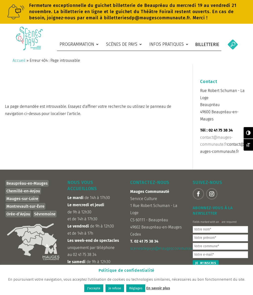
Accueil (19, 63)
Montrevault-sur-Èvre (25, 208)
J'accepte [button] (93, 288)
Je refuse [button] (114, 288)
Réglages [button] (135, 288)
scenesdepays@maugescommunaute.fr (164, 251)
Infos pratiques (166, 44)
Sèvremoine (45, 216)
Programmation (77, 44)
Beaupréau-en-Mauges (27, 185)
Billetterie (207, 44)
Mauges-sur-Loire (22, 201)
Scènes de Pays (121, 44)
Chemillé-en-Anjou (23, 193)
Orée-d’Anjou (18, 216)
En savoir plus (158, 288)
